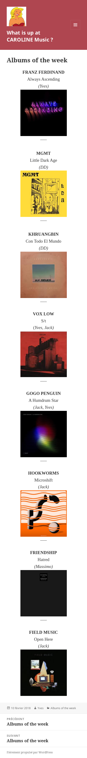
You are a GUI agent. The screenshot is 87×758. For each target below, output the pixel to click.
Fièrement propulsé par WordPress (30, 752)
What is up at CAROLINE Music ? (30, 36)
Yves (41, 708)
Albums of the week (63, 708)
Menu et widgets (75, 29)
